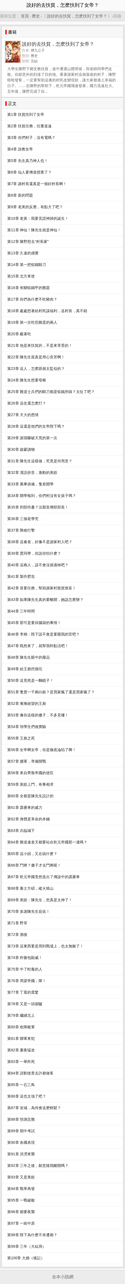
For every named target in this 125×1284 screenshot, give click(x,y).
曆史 (36, 16)
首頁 (25, 16)
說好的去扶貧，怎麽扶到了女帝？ (77, 16)
